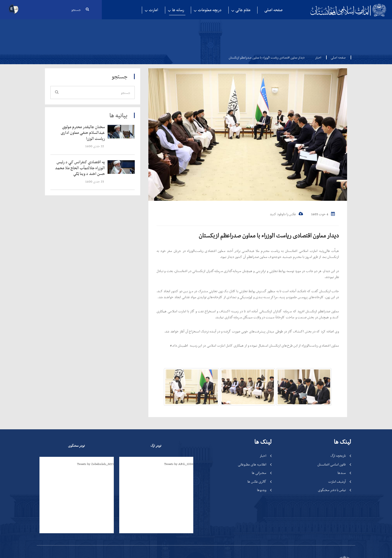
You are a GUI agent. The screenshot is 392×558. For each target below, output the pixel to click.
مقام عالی (242, 10)
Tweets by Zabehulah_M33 (95, 464)
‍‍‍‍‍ (81, 133)
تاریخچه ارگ (338, 455)
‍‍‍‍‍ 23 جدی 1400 (95, 181)
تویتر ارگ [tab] (156, 445)
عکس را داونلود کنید (286, 214)
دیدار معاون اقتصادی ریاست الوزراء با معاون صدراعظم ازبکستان (269, 235)
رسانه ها (178, 10)
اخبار (318, 57)
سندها (342, 473)
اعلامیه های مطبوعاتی (252, 464)
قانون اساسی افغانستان (331, 464)
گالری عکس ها (256, 481)
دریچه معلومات (210, 10)
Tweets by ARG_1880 (178, 464)
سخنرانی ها (259, 473)
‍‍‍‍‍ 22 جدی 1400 (95, 146)
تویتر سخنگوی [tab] (76, 445)
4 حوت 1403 (323, 214)
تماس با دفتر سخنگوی (332, 490)
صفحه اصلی (273, 10)
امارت (153, 10)
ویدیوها (261, 490)
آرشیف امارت (337, 481)
